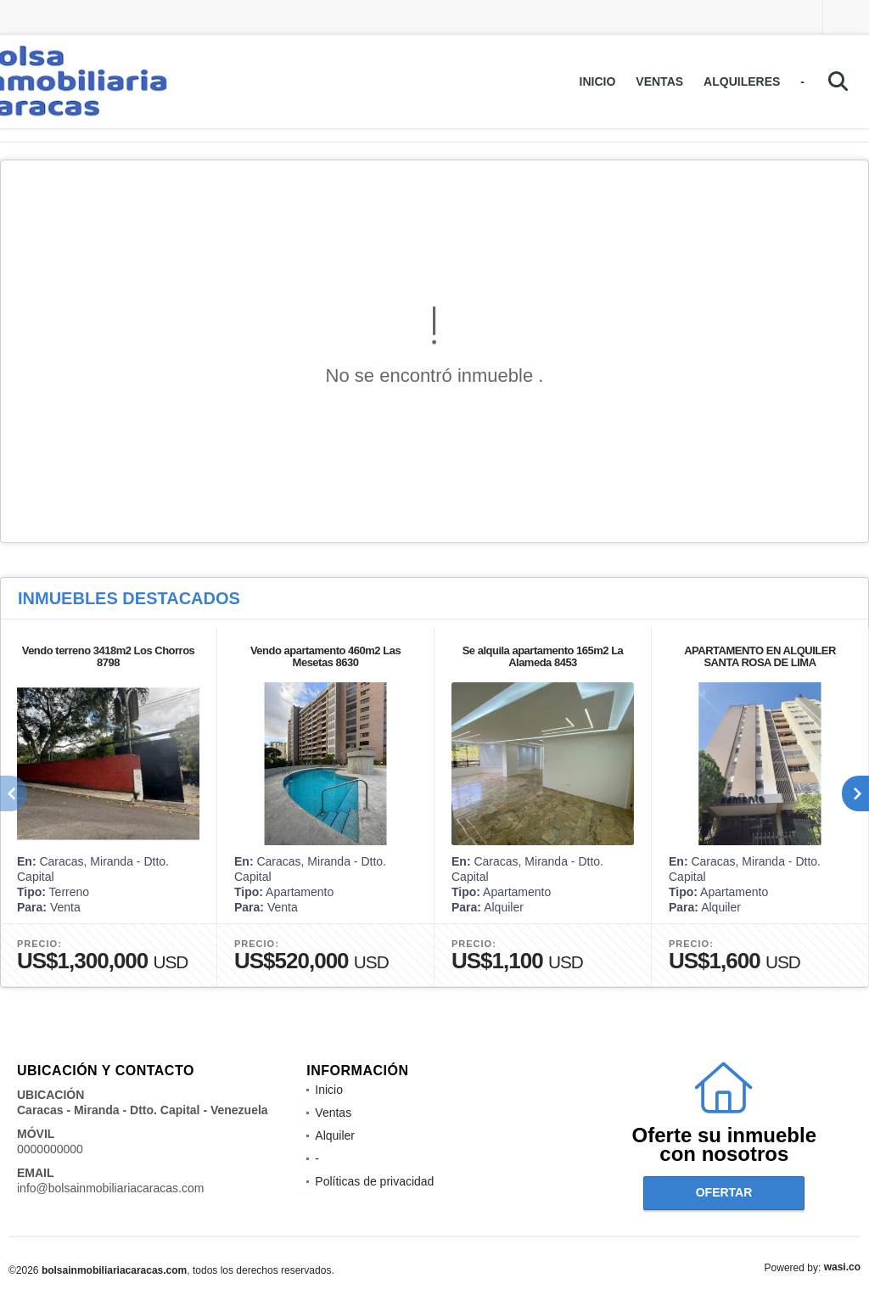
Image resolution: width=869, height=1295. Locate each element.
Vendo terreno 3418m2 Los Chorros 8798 (108, 656)
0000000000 (50, 1149)
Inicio (598, 81)
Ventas (659, 81)
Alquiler (335, 1135)
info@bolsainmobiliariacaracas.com (110, 1188)
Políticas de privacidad (374, 1181)
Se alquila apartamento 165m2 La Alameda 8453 (543, 656)
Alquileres (742, 81)
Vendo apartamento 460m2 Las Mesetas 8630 (325, 656)
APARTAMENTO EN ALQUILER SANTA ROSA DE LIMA (760, 656)
